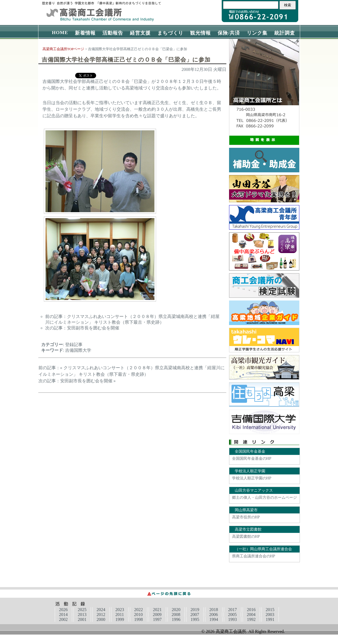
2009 (157, 614)
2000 (101, 619)
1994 (213, 619)
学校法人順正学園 (250, 471)
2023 (119, 609)
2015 (270, 609)
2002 (63, 619)
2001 (82, 619)
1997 (157, 619)
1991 (270, 619)
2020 (176, 609)
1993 (232, 619)
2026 (63, 609)
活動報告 (112, 33)
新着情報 (85, 33)
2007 (194, 614)
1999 (119, 619)
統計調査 (284, 33)
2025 (82, 609)
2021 (157, 609)
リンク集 (257, 33)
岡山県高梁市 (246, 510)
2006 (213, 614)
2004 (251, 614)
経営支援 (140, 33)
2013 (82, 614)
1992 (251, 619)
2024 (101, 609)
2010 (138, 614)
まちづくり (170, 33)
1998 (138, 619)
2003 (270, 614)
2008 (176, 614)
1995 (195, 619)
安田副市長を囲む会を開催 (93, 328)
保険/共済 (229, 33)
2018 (213, 609)
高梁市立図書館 (248, 529)
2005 (232, 614)
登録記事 (74, 344)
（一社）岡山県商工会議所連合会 (263, 549)
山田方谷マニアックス (254, 490)
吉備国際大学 (78, 350)
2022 (138, 609)
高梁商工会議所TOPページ (63, 49)
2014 (63, 614)
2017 (232, 609)
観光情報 (200, 33)
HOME (60, 32)
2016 (251, 609)
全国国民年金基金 (250, 451)
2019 (195, 609)
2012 (101, 614)
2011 (119, 614)
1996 (176, 619)
